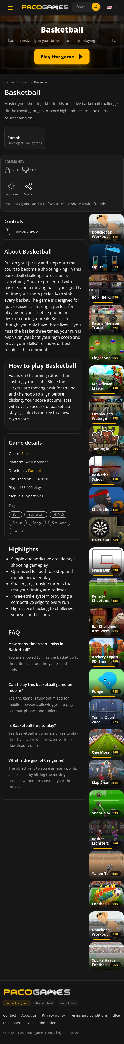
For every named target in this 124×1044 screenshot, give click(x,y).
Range (37, 522)
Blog (116, 1015)
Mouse (18, 522)
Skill (15, 531)
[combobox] (86, 7)
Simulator (59, 522)
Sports (26, 453)
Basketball (35, 514)
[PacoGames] (37, 993)
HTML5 (59, 514)
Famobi (34, 470)
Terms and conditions (89, 1015)
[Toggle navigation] (10, 8)
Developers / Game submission (29, 1022)
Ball (15, 514)
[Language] (112, 7)
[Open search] (96, 7)
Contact (9, 1015)
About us (29, 1015)
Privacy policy (53, 1015)
